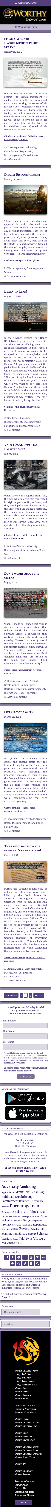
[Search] (37, 1263)
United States (30, 155)
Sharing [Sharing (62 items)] (32, 1234)
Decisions (9, 689)
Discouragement (13, 155)
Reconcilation (11, 976)
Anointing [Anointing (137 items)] (28, 1187)
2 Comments (14, 558)
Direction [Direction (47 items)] (5, 1207)
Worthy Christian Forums (27, 1422)
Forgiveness (25, 972)
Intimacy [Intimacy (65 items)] (36, 1216)
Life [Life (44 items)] (2, 1221)
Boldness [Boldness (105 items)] (7, 1197)
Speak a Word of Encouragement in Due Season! (21, 43)
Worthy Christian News (26, 1370)
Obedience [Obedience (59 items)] (18, 1221)
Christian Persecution (25, 1409)
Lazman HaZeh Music (25, 1405)
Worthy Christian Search (27, 1447)
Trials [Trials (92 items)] (23, 1239)
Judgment (31, 692)
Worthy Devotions (23, 1436)
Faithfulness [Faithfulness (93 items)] (30, 1212)
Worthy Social (22, 1419)
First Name (8, 1031)
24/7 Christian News (27, 1384)
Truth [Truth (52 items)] (30, 1239)
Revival (11, 968)
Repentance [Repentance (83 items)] (40, 1224)
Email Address (10, 1020)
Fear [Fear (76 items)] (42, 1211)
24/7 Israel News (25, 1381)
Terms (22, 1063)
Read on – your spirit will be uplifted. (22, 260)
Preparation (33, 425)
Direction (21, 689)
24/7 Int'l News (25, 1374)
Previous (11, 995)
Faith (7, 826)
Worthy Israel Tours (25, 1457)
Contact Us (20, 1488)
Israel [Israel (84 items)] (44, 1216)
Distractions (10, 692)
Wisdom (8, 272)
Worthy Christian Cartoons (28, 1454)
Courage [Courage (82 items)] (24, 1201)
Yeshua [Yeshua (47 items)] (18, 1243)
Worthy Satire (22, 1398)
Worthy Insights (23, 1395)
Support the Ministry (25, 1495)
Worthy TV (20, 1464)
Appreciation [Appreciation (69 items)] (8, 1192)
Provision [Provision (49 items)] (17, 1225)
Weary (14, 826)
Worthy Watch (22, 1391)
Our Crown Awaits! (19, 712)
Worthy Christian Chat (26, 1426)
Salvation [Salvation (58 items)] (35, 1229)
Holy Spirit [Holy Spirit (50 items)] (26, 1217)
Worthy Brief (21, 1388)
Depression (26, 151)
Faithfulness (11, 425)
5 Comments (14, 159)
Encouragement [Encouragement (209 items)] (25, 1205)
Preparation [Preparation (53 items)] (37, 1221)
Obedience (13, 418)
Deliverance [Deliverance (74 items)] (36, 1201)
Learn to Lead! (15, 291)
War (6, 554)
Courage (40, 819)
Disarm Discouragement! (22, 174)
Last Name (8, 1042)
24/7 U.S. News (24, 1377)
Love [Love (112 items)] (8, 1220)
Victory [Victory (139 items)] (39, 1238)
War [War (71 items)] (3, 1242)
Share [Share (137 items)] (22, 1233)
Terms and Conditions (25, 1481)
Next (39, 995)
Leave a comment (17, 276)
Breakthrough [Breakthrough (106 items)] (25, 1197)
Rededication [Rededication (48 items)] (27, 1225)
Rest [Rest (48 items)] (3, 1229)
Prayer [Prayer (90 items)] (27, 1220)
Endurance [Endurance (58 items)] (6, 1212)
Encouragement (16, 147)
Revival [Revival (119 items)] (24, 1229)
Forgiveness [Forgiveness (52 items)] (6, 1217)
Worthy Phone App (24, 1471)
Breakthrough (11, 685)
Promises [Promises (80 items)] (7, 1224)
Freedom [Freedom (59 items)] (17, 1216)
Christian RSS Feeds (24, 1492)
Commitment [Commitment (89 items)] (9, 1201)
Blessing (24, 418)
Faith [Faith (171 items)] (17, 1211)
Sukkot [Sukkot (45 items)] (15, 1239)
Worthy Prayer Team (25, 1440)
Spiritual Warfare (16, 546)
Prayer (22, 425)
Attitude (34, 681)
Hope (21, 692)
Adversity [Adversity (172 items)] (10, 1186)
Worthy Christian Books (26, 1450)
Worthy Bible (21, 1433)
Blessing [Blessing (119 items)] (37, 1192)
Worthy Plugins (22, 1474)
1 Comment (13, 429)
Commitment (11, 151)
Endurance (37, 823)
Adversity (31, 147)
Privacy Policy (9, 1063)
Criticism (12, 681)
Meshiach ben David (34, 550)
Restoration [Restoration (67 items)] (12, 1229)
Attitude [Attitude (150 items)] (23, 1192)
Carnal (19, 968)
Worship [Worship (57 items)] (11, 1243)
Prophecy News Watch (25, 1412)
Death (7, 823)
